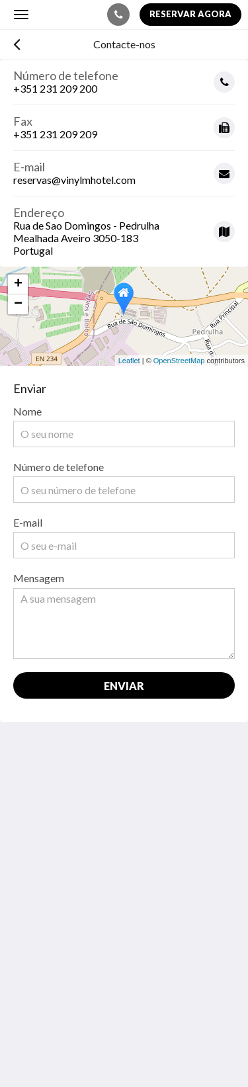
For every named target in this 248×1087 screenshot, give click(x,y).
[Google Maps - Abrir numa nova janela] (124, 226)
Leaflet (129, 361)
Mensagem (38, 578)
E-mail (27, 522)
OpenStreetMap (179, 361)
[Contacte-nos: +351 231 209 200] (118, 14)
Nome (27, 411)
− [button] (18, 304)
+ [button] (18, 284)
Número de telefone (58, 466)
